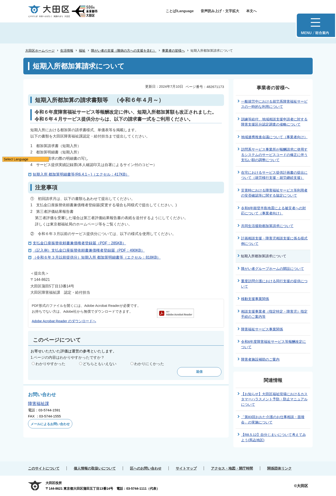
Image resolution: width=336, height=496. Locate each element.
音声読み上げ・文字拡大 (220, 11)
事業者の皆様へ (173, 50)
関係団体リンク (279, 468)
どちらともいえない (99, 364)
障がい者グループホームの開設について (272, 269)
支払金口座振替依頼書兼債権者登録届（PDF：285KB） (79, 243)
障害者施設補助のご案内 (260, 359)
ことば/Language (180, 11)
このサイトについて (44, 468)
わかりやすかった (50, 364)
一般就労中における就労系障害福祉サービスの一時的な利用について (274, 104)
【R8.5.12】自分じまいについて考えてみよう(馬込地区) (273, 437)
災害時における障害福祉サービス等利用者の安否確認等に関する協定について (274, 193)
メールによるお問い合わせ (50, 424)
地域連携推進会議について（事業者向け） (274, 137)
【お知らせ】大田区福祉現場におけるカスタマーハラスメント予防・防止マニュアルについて (274, 399)
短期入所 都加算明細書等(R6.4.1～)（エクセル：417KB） (81, 174)
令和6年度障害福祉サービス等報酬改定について (273, 344)
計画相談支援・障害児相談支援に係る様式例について (274, 241)
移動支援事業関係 (255, 299)
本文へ (251, 11)
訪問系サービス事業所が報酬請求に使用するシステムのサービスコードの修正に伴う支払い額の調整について (274, 154)
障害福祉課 (38, 403)
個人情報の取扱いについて (95, 468)
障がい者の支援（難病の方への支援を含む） (123, 50)
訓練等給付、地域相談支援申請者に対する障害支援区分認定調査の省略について (274, 122)
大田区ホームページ (40, 50)
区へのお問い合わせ (145, 468)
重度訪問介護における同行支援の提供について (274, 283)
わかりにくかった (149, 364)
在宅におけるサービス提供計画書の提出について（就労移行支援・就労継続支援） (274, 175)
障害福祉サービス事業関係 (262, 329)
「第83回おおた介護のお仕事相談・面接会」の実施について (272, 419)
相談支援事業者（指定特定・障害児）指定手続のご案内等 (274, 314)
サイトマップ (186, 468)
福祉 (82, 50)
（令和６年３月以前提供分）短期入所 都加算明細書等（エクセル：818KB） (97, 257)
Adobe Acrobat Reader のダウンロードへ (64, 321)
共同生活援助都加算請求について (267, 226)
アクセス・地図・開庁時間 (232, 468)
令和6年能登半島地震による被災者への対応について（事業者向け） (273, 210)
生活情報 (66, 50)
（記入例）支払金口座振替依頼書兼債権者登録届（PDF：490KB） (89, 250)
